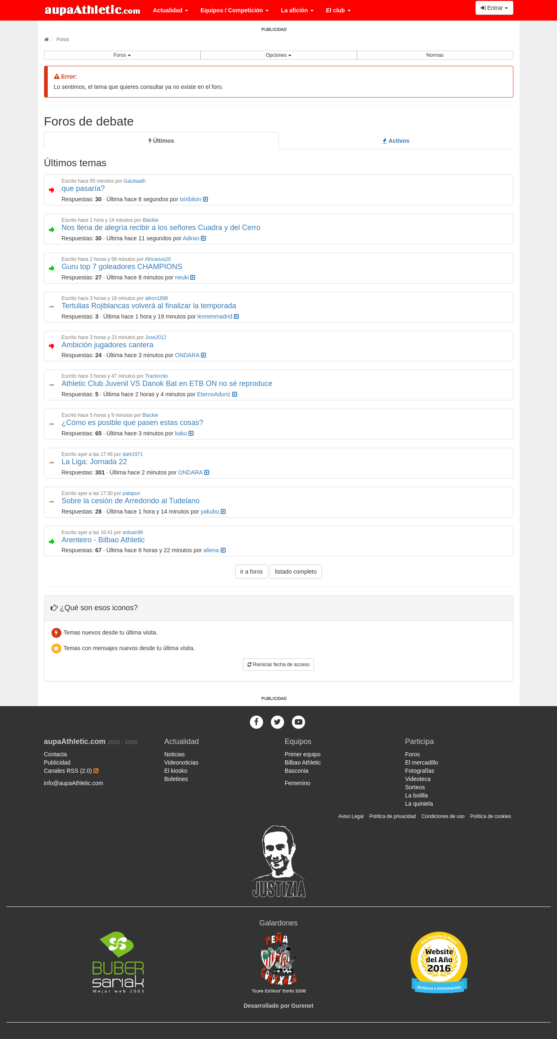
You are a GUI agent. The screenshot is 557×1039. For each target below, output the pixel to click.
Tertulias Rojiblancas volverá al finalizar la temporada (149, 306)
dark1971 (133, 454)
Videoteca (418, 779)
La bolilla (416, 795)
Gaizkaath (135, 181)
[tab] (161, 140)
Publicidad (57, 762)
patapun (131, 493)
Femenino (297, 783)
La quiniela (419, 803)
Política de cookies (490, 816)
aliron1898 (156, 298)
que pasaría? (83, 188)
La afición (297, 10)
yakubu (213, 511)
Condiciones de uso (443, 816)
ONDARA (190, 355)
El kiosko (175, 770)
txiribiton (194, 199)
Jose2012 (155, 337)
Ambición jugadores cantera (108, 345)
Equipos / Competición (234, 10)
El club (338, 10)
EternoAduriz (217, 394)
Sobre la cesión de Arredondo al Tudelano (131, 501)
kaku (184, 433)
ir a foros (251, 571)
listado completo (296, 571)
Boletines (176, 779)
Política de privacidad (392, 816)
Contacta (55, 754)
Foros (62, 39)
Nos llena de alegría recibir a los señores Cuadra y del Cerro (161, 227)
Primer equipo (303, 754)
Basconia (297, 770)
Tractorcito (156, 376)
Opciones (278, 55)
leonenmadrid (218, 316)
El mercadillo (421, 762)
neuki (185, 277)
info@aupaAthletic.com (73, 783)
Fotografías (419, 770)
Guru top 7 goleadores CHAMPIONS (122, 267)
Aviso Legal (351, 816)
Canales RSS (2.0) (71, 770)
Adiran (194, 238)
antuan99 (133, 532)
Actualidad (170, 10)
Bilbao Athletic (303, 762)
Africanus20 (158, 259)
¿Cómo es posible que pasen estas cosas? (132, 422)
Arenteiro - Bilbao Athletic (103, 540)
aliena (214, 550)
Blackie (150, 220)
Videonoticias (181, 762)
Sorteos (415, 787)
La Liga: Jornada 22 (94, 462)
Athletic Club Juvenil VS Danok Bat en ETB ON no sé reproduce (167, 383)
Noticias (174, 754)
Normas (434, 55)
